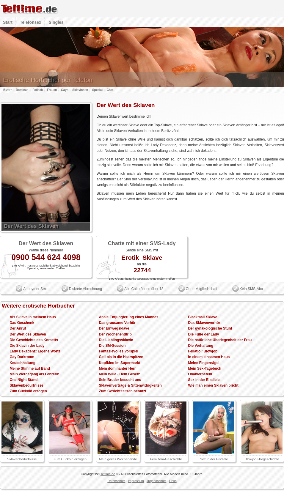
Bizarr (7, 90)
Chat (110, 90)
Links (172, 481)
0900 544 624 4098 (46, 257)
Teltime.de (108, 474)
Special (97, 90)
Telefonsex (30, 22)
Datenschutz (116, 481)
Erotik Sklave (141, 257)
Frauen (52, 90)
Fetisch (37, 90)
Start (7, 22)
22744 (142, 270)
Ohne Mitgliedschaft (201, 289)
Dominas (22, 90)
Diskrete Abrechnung (85, 289)
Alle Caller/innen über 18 (143, 289)
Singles (56, 22)
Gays (64, 90)
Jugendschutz (157, 481)
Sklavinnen (80, 90)
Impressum (136, 481)
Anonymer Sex (35, 289)
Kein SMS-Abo (251, 289)
